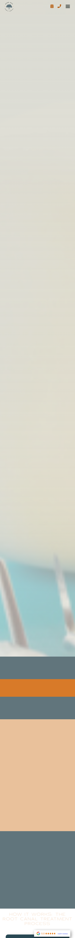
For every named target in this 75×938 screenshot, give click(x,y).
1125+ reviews (63, 934)
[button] (67, 6)
